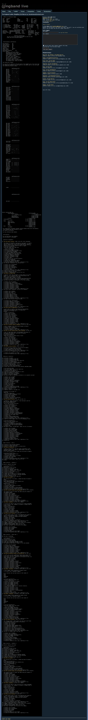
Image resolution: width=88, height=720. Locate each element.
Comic (39, 11)
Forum (22, 11)
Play (10, 11)
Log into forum (63, 32)
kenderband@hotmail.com (57, 26)
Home (3, 11)
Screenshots (47, 11)
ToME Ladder (52, 20)
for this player (48, 21)
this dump (47, 18)
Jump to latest (46, 24)
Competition (31, 11)
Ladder (16, 11)
